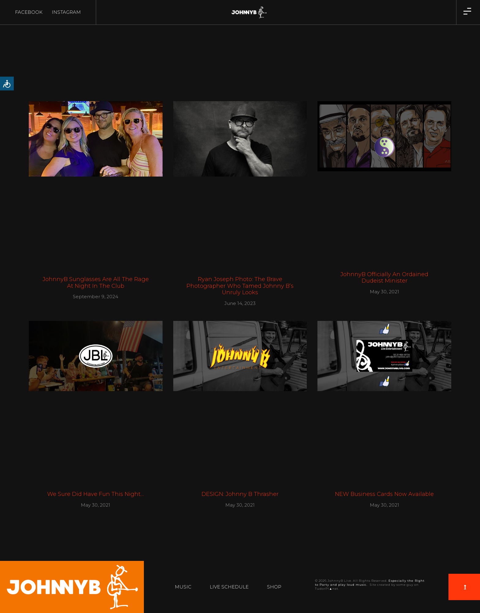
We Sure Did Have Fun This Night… (95, 494)
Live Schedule (229, 587)
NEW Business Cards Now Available (384, 494)
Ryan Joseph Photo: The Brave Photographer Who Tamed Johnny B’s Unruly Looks (240, 286)
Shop (274, 587)
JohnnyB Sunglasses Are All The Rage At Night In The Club (96, 282)
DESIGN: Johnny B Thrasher (240, 494)
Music (183, 587)
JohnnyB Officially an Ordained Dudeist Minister (384, 277)
